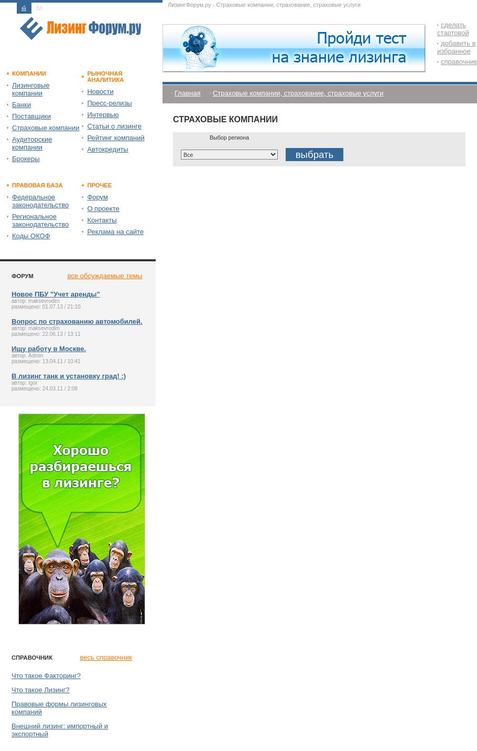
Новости (100, 92)
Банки (21, 105)
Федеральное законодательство (40, 201)
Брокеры (26, 159)
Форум (97, 197)
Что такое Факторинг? (46, 676)
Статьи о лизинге (114, 126)
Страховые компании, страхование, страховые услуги (298, 93)
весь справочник (106, 657)
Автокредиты (107, 149)
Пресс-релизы (109, 103)
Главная (187, 93)
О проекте (103, 209)
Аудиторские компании (32, 143)
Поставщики (31, 116)
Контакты (101, 220)
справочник (459, 62)
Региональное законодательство (40, 220)
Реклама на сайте (115, 232)
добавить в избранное (456, 47)
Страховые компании (45, 128)
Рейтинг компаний (115, 138)
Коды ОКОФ (31, 236)
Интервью (102, 115)
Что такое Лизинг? (40, 690)
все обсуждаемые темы (105, 276)
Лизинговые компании (30, 89)
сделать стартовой (453, 29)
